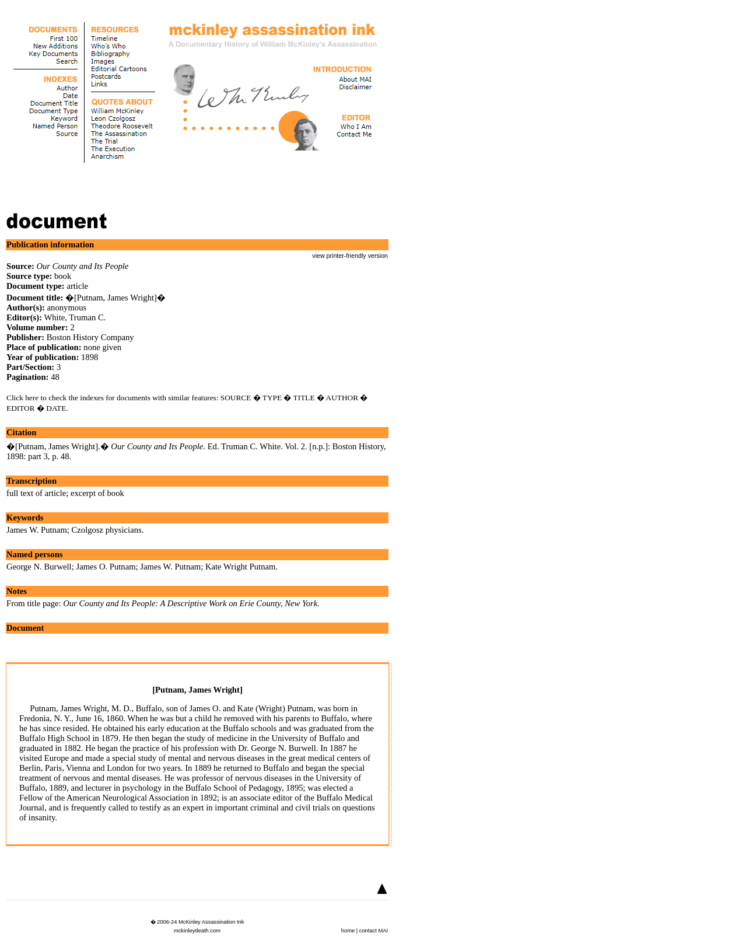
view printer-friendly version (350, 255)
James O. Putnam (105, 566)
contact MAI (373, 931)
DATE (56, 408)
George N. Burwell (39, 566)
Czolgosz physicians (107, 529)
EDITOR (20, 408)
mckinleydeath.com (197, 931)
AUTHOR (342, 397)
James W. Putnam (36, 529)
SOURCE (235, 397)
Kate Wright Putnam (240, 566)
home (348, 931)
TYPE (272, 397)
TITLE (304, 397)
